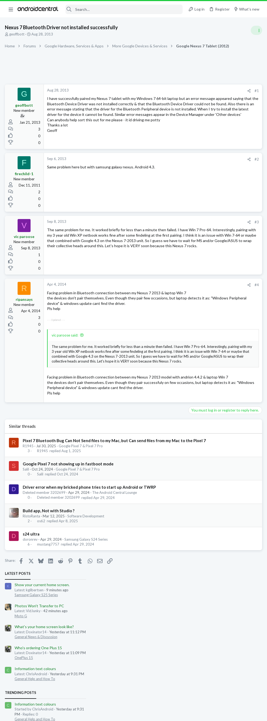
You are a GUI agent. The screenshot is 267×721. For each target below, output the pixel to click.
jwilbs (204, 373)
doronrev (30, 587)
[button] (10, 9)
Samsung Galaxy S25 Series (211, 108)
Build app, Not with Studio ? (49, 558)
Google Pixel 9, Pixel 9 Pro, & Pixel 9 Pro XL (224, 295)
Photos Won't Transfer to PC (215, 119)
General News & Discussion (211, 150)
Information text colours (211, 182)
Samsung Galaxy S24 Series (86, 587)
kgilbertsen (221, 378)
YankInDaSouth (222, 373)
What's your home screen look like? (219, 140)
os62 (42, 569)
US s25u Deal (201, 306)
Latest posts (193, 87)
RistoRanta (32, 564)
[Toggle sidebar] (256, 30)
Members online (196, 361)
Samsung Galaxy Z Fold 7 (210, 347)
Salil (26, 517)
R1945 (28, 494)
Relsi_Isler (203, 378)
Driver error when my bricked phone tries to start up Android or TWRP (89, 535)
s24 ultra (31, 582)
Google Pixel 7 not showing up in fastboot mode (68, 512)
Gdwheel (239, 378)
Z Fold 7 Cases (202, 332)
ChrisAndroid (250, 432)
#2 (169, 166)
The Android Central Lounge (115, 541)
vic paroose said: (65, 352)
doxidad (187, 378)
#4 (169, 291)
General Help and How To (210, 192)
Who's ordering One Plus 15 (214, 161)
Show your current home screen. (217, 98)
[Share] (162, 90)
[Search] (124, 9)
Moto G (196, 130)
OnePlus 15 (199, 171)
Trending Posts (196, 206)
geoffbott (17, 34)
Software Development (86, 564)
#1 (169, 91)
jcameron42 (245, 373)
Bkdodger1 (189, 373)
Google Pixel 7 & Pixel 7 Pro (81, 494)
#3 (169, 228)
